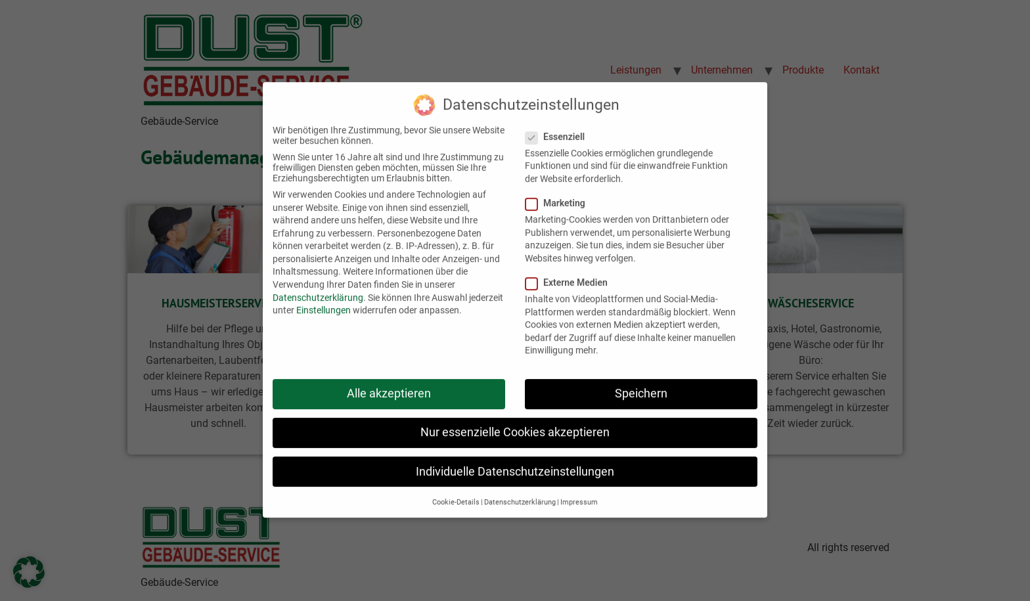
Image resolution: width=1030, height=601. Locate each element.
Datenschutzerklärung (318, 285)
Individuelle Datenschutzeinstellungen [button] (515, 459)
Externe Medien (570, 270)
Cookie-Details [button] (456, 490)
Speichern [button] (641, 381)
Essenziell (559, 125)
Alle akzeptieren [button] (389, 381)
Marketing (559, 191)
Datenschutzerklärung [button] (520, 490)
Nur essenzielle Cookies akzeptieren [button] (515, 420)
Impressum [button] (579, 490)
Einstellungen (323, 298)
